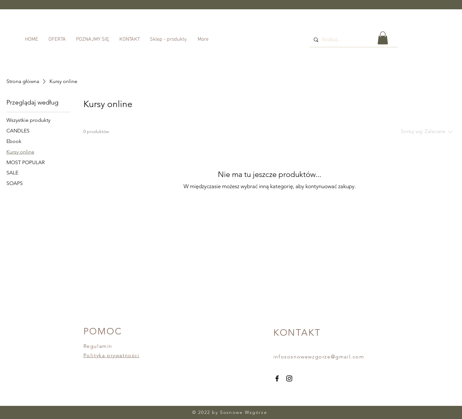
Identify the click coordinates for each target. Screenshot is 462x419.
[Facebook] (277, 378)
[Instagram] (289, 378)
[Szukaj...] (353, 40)
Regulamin (97, 346)
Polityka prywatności (111, 355)
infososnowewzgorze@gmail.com (318, 357)
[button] (382, 38)
